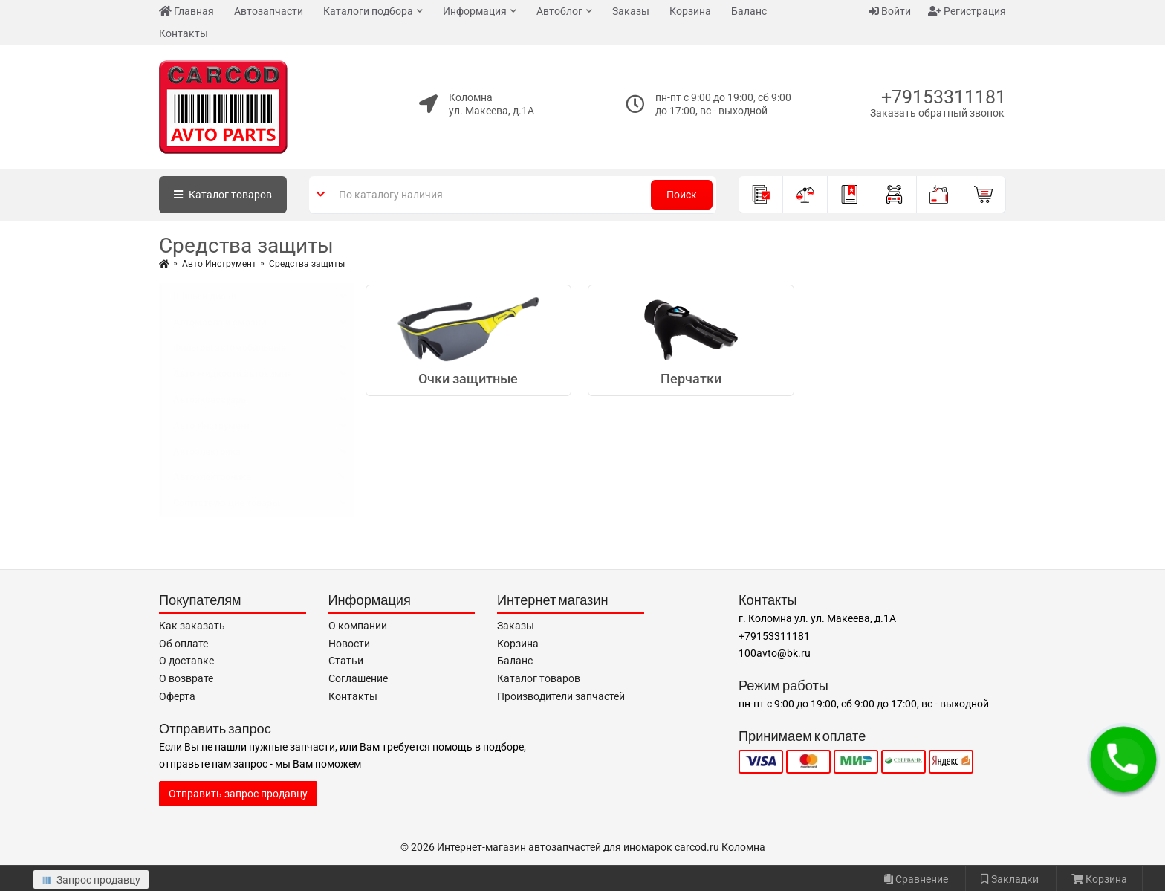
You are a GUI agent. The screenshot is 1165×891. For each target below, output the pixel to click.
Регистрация (967, 11)
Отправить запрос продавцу (238, 794)
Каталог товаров (538, 678)
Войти (890, 11)
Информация (475, 11)
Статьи (345, 661)
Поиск (681, 195)
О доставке (186, 661)
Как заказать (192, 626)
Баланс (749, 11)
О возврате (186, 678)
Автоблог (559, 11)
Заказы (630, 11)
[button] (1123, 759)
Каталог (223, 195)
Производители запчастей (561, 696)
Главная (186, 11)
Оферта (177, 696)
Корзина (690, 11)
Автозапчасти (268, 11)
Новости (349, 643)
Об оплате (183, 643)
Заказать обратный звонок (937, 113)
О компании (357, 626)
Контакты (183, 33)
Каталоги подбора (368, 11)
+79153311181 (943, 97)
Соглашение (358, 678)
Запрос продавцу (91, 880)
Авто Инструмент (219, 264)
